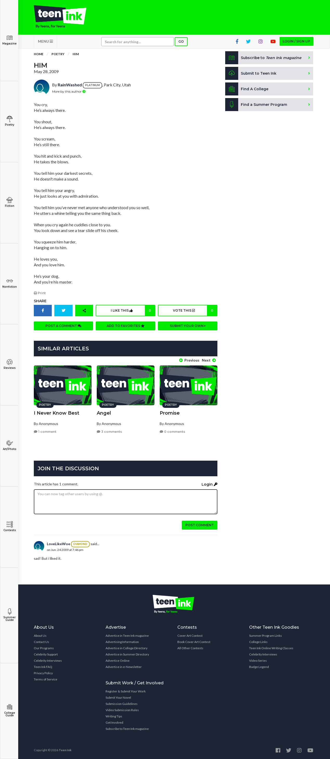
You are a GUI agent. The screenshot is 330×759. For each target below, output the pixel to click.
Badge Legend (259, 666)
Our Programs (44, 648)
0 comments (172, 431)
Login (209, 484)
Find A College (247, 89)
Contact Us (41, 642)
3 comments (109, 431)
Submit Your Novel (118, 697)
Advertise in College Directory (126, 648)
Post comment (199, 525)
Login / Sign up (296, 42)
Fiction (9, 202)
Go (181, 42)
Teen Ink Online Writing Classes (271, 648)
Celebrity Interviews (48, 660)
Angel (104, 412)
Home (38, 54)
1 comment (45, 431)
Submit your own (188, 326)
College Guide (9, 710)
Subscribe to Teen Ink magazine (127, 728)
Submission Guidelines (122, 703)
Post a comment (63, 326)
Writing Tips (114, 716)
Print (40, 293)
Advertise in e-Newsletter (124, 666)
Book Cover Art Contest (193, 642)
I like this (133, 311)
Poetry (9, 121)
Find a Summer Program (256, 105)
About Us (40, 635)
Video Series (258, 660)
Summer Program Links (265, 635)
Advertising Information (122, 642)
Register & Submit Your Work (126, 691)
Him (76, 54)
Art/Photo (9, 445)
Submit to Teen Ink (251, 73)
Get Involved (114, 722)
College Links (258, 642)
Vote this (195, 311)
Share (40, 301)
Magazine (9, 40)
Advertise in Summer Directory (127, 654)
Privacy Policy (43, 673)
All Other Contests (190, 648)
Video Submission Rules (122, 710)
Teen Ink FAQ (43, 666)
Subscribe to (263, 58)
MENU (45, 42)
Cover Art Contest (190, 635)
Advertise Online (118, 660)
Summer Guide (9, 615)
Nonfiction (9, 283)
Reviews (9, 364)
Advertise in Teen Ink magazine (127, 635)
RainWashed (70, 85)
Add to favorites (126, 326)
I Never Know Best (56, 412)
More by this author (69, 92)
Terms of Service (45, 679)
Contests (9, 526)
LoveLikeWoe (58, 543)
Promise (170, 412)
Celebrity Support (46, 654)
